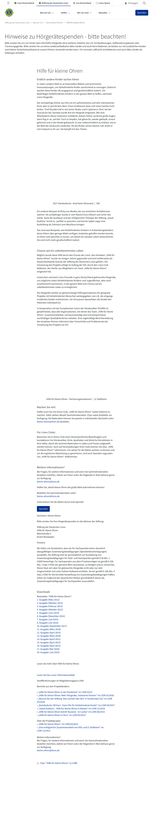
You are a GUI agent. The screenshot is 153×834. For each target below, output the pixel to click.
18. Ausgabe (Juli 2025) (48, 652)
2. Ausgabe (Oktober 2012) (50, 603)
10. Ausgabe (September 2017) (52, 626)
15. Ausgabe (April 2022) (49, 642)
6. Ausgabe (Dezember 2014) (51, 616)
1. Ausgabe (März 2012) (48, 599)
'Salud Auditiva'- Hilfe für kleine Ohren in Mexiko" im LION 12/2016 (72, 708)
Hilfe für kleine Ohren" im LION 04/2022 (59, 724)
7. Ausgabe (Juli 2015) (47, 619)
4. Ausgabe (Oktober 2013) (50, 609)
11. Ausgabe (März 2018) (49, 629)
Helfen (64, 12)
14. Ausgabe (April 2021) (49, 639)
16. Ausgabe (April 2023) (49, 645)
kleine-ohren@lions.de (48, 421)
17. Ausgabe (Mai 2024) (48, 649)
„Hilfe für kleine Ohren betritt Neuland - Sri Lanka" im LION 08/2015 (71, 711)
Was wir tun (45, 12)
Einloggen (131, 2)
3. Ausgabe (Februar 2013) (50, 606)
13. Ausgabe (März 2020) (49, 635)
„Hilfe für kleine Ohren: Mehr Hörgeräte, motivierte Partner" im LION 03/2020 (76, 695)
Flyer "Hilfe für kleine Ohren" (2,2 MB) (57, 763)
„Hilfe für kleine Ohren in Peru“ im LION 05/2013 (62, 715)
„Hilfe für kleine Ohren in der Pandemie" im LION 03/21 (65, 692)
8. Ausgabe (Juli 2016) (47, 622)
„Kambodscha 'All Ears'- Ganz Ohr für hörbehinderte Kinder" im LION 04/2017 (76, 705)
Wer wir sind (82, 12)
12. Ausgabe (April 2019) (49, 632)
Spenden (141, 12)
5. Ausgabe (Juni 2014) (48, 612)
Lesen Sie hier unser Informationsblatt (56, 675)
